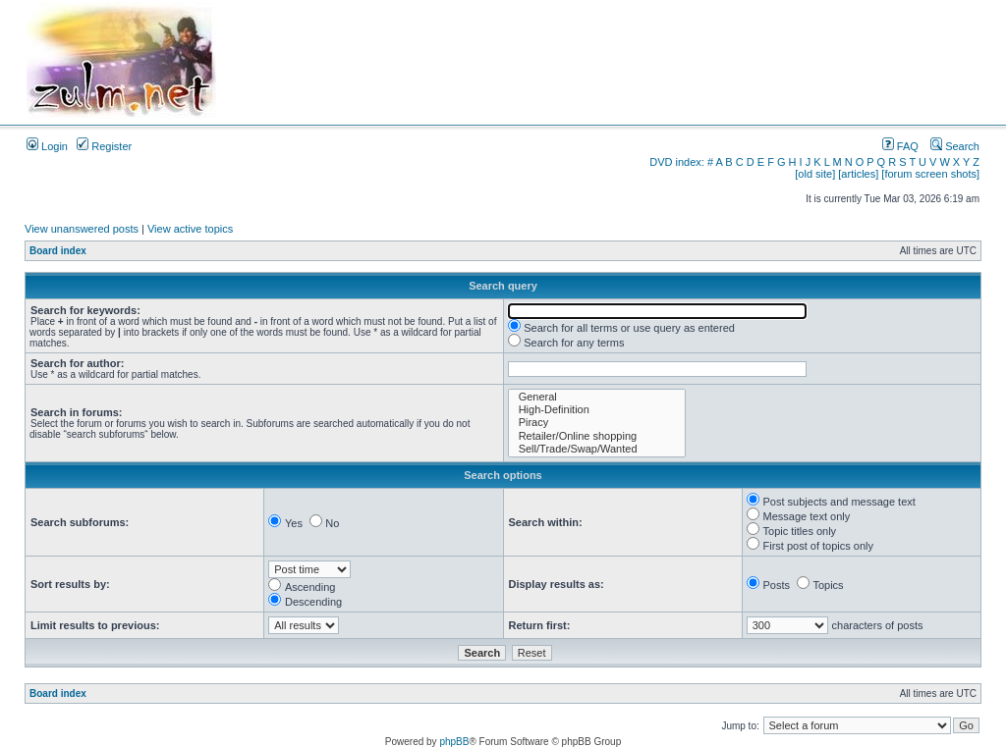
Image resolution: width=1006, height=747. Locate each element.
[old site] (815, 174)
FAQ (900, 146)
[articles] (858, 174)
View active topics (190, 229)
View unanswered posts (82, 229)
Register (104, 146)
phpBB (454, 741)
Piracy (597, 422)
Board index (57, 250)
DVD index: (676, 162)
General (597, 397)
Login (47, 146)
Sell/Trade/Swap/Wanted (597, 449)
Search (954, 146)
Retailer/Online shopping (597, 436)
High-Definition (597, 409)
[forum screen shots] (930, 174)
